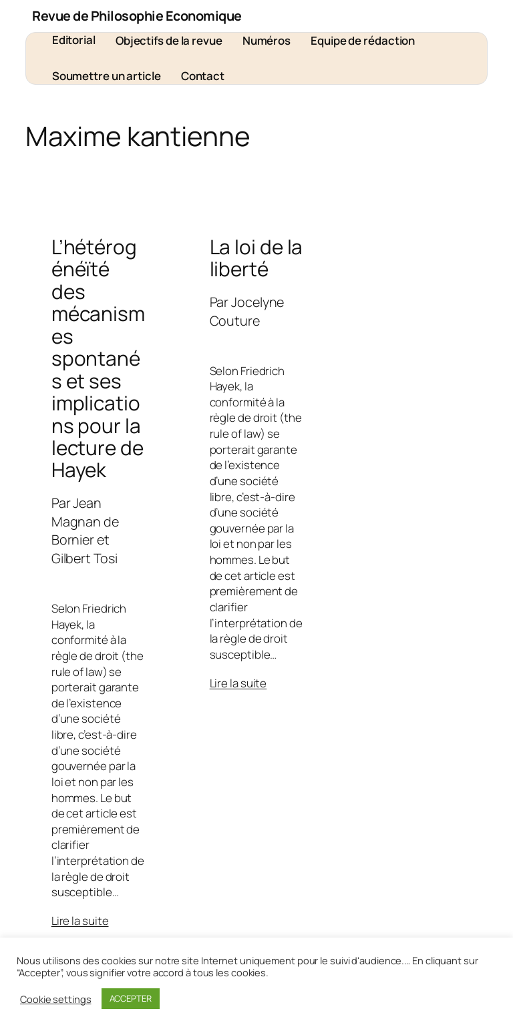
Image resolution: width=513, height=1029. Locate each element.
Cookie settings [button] (56, 999)
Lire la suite (80, 920)
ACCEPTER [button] (131, 998)
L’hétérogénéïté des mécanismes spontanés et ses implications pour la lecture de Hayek (98, 358)
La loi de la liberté (256, 258)
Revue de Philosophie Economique (137, 16)
